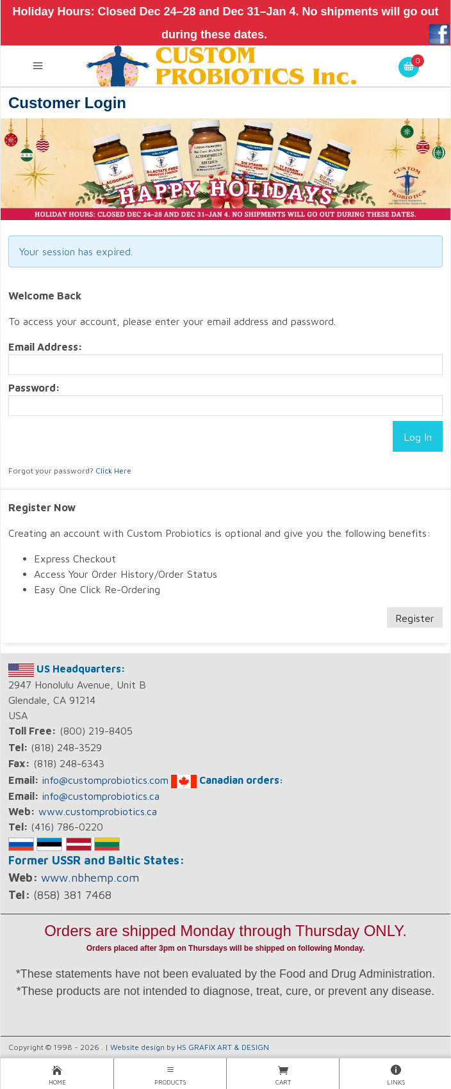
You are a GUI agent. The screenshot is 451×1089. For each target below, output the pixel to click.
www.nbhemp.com (90, 877)
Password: (34, 387)
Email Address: (45, 347)
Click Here (113, 470)
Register (414, 618)
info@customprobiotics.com (105, 780)
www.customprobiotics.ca (97, 811)
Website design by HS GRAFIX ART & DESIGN (189, 1047)
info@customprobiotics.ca (101, 796)
